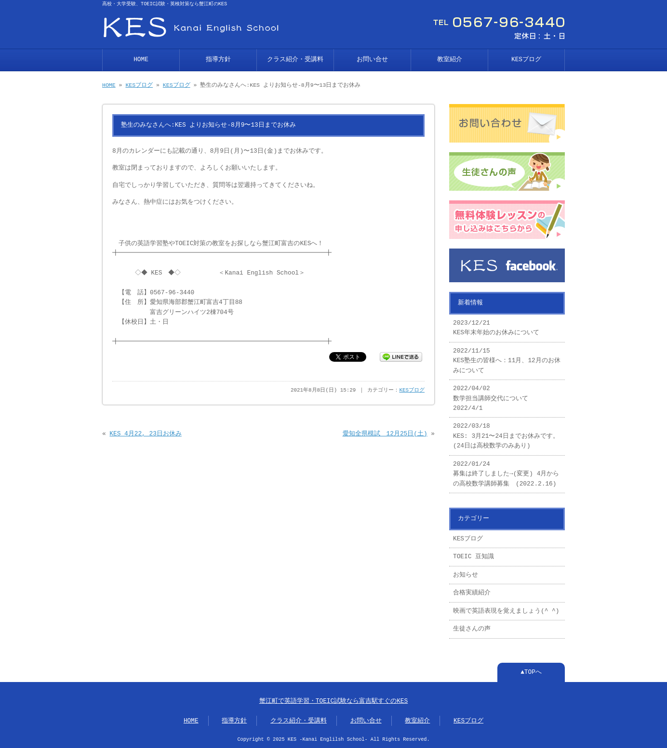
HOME (140, 59)
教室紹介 (449, 59)
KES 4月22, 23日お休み (145, 434)
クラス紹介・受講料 (295, 59)
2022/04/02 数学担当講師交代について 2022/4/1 (490, 398)
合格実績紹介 (472, 593)
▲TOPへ (531, 672)
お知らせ (465, 575)
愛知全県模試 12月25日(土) (385, 434)
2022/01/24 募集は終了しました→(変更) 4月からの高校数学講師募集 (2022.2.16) (506, 474)
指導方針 (218, 59)
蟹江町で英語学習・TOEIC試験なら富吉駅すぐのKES (333, 701)
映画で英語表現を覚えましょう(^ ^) (506, 611)
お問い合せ (372, 59)
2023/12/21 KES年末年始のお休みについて (496, 328)
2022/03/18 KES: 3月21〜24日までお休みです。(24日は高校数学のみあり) (506, 436)
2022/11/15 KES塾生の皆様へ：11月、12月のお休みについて (506, 361)
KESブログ (526, 59)
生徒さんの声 (472, 629)
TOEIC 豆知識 (473, 556)
